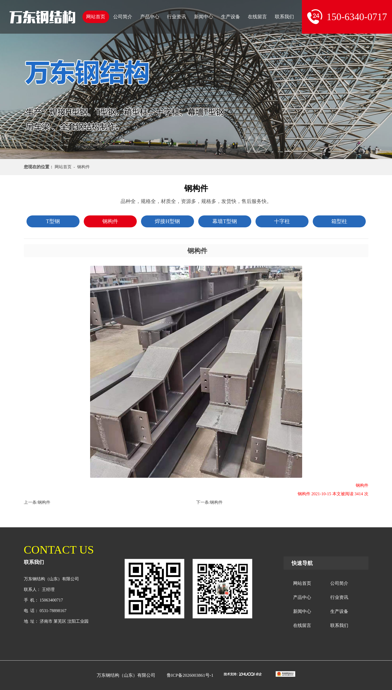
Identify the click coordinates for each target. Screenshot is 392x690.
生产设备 (230, 16)
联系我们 (284, 16)
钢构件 (44, 502)
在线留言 (257, 16)
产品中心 (149, 16)
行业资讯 (176, 16)
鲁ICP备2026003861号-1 (190, 675)
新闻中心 (203, 16)
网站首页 (95, 16)
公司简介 (122, 16)
